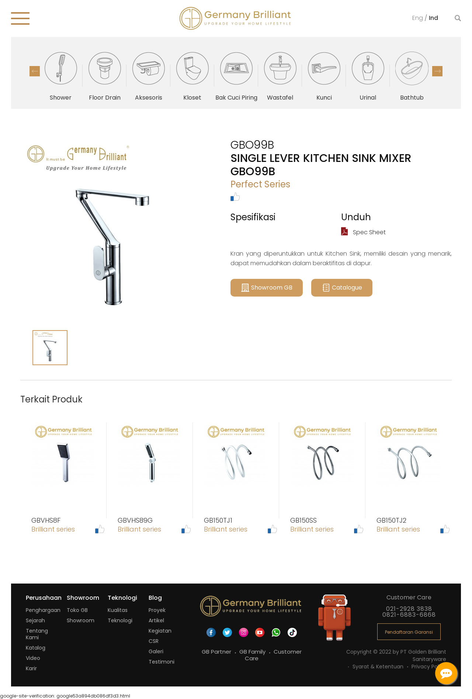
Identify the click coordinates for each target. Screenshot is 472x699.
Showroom (80, 620)
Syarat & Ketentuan (379, 666)
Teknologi (120, 620)
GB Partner (217, 651)
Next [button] (437, 71)
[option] (61, 75)
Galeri (156, 651)
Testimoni (161, 661)
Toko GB (77, 610)
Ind (433, 17)
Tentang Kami (37, 634)
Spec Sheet (363, 232)
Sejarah (35, 620)
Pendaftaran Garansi (409, 632)
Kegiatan (160, 630)
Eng (418, 17)
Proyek (157, 610)
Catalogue (342, 287)
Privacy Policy (429, 666)
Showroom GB (266, 287)
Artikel (156, 620)
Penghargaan (43, 610)
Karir (31, 668)
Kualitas (118, 610)
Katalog (35, 647)
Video (33, 658)
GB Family (253, 651)
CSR (154, 641)
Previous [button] (35, 71)
